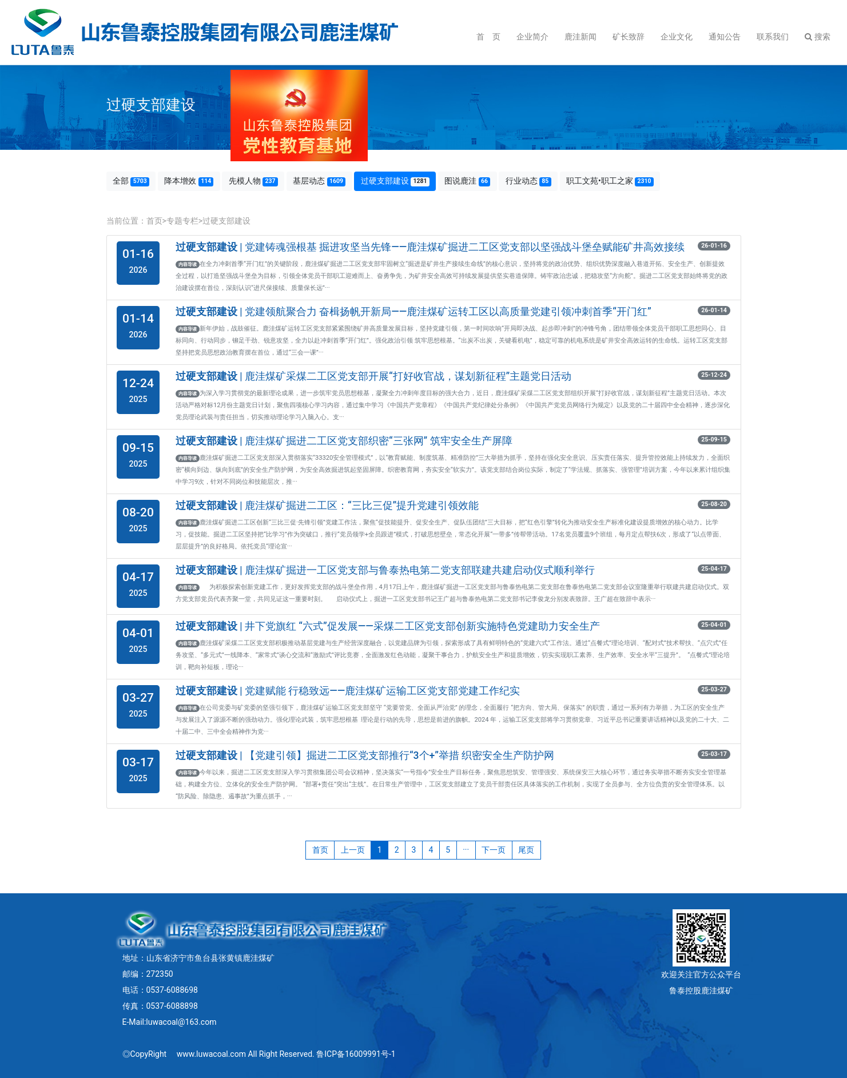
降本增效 (188, 181)
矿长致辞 (629, 36)
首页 (154, 220)
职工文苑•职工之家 (610, 181)
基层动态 (319, 181)
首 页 (488, 36)
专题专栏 (182, 220)
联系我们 (773, 36)
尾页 (526, 849)
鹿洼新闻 (580, 36)
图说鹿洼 (467, 181)
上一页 (353, 849)
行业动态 (528, 181)
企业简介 (532, 36)
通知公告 (725, 36)
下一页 (494, 849)
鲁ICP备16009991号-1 (355, 1054)
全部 (131, 181)
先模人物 (253, 181)
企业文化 (677, 36)
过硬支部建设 (395, 181)
